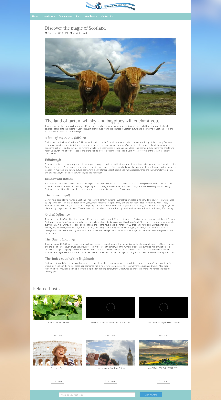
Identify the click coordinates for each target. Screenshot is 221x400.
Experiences (48, 16)
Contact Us (107, 16)
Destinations (65, 16)
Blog (78, 16)
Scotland (83, 33)
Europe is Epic (57, 355)
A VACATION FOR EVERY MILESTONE (163, 355)
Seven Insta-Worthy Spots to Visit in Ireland (110, 309)
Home (35, 16)
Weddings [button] (91, 16)
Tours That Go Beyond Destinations (163, 309)
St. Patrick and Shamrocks (57, 309)
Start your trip (151, 394)
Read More (57, 335)
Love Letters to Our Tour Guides (110, 355)
